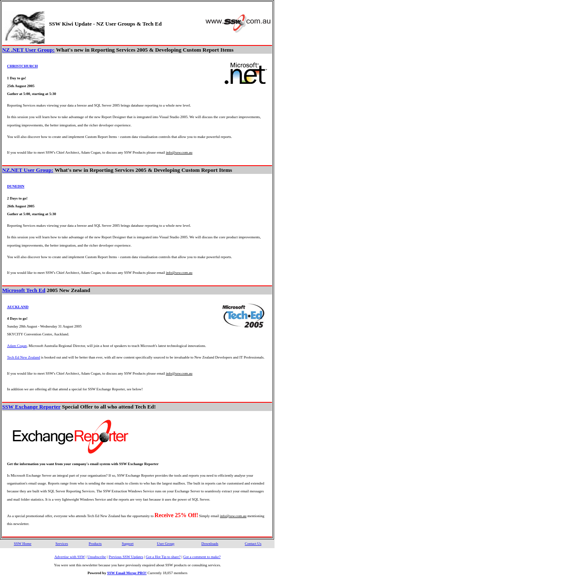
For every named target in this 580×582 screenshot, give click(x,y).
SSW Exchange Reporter (31, 407)
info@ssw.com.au (179, 152)
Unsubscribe (97, 557)
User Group (165, 544)
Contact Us (253, 544)
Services (61, 544)
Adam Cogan (17, 346)
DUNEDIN (15, 186)
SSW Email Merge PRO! (127, 573)
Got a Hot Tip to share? (163, 557)
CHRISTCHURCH (22, 66)
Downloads (209, 544)
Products (95, 544)
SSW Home (22, 544)
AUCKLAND (17, 307)
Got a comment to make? (201, 557)
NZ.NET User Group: (27, 170)
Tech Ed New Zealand (23, 357)
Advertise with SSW (69, 557)
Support (128, 544)
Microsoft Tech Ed (23, 290)
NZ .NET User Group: (28, 50)
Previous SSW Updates (126, 557)
